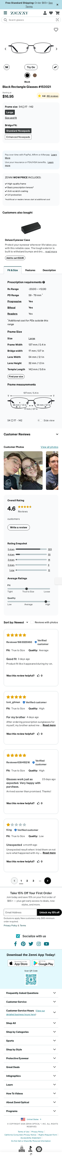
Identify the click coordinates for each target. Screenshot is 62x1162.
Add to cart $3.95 (15, 257)
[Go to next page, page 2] (47, 880)
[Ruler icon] (55, 67)
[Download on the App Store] (19, 963)
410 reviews (52, 95)
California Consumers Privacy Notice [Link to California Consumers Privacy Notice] (20, 1135)
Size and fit (11, 117)
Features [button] (30, 270)
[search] (27, 20)
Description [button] (49, 270)
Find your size (16, 376)
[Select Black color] (27, 75)
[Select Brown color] (35, 75)
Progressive (14, 301)
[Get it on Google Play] (43, 963)
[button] (57, 19)
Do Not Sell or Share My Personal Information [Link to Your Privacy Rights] (31, 1141)
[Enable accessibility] (58, 581)
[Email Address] (20, 912)
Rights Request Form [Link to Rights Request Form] (48, 1135)
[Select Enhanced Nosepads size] (18, 136)
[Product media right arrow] (57, 49)
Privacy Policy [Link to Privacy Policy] (37, 1132)
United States (31, 1119)
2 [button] (27, 880)
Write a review (18, 527)
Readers (12, 313)
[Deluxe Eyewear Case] (31, 228)
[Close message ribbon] (57, 4)
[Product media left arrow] (5, 49)
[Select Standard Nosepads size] (18, 130)
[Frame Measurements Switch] (39, 420)
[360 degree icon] (7, 67)
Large (32, 338)
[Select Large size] (10, 112)
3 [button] (33, 880)
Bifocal (11, 307)
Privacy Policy (10, 925)
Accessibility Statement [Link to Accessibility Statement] (31, 1138)
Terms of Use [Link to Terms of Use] (23, 1132)
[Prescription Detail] (43, 282)
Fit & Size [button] (12, 270)
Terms (23, 925)
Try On (31, 67)
